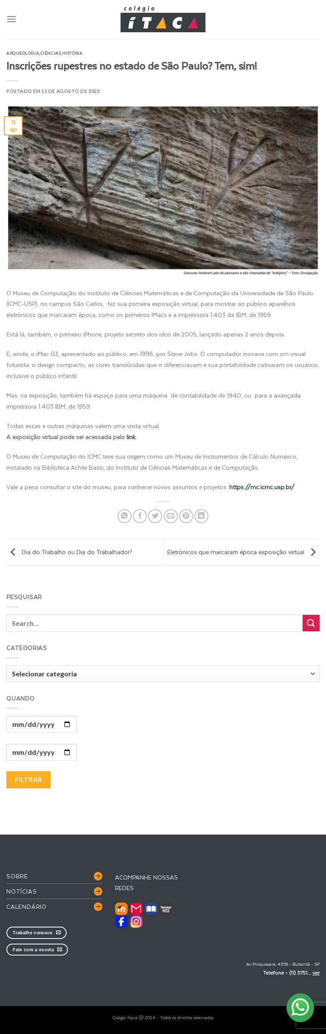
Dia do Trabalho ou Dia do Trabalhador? (69, 552)
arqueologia (22, 53)
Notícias (21, 891)
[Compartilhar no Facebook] (140, 516)
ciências (50, 53)
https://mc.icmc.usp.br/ (262, 487)
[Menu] (11, 18)
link (130, 437)
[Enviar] (311, 623)
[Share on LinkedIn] (201, 516)
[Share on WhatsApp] (125, 516)
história (72, 53)
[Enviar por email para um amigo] (171, 516)
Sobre (17, 876)
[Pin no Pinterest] (186, 516)
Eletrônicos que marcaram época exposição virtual (243, 552)
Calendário (26, 906)
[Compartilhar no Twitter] (155, 516)
